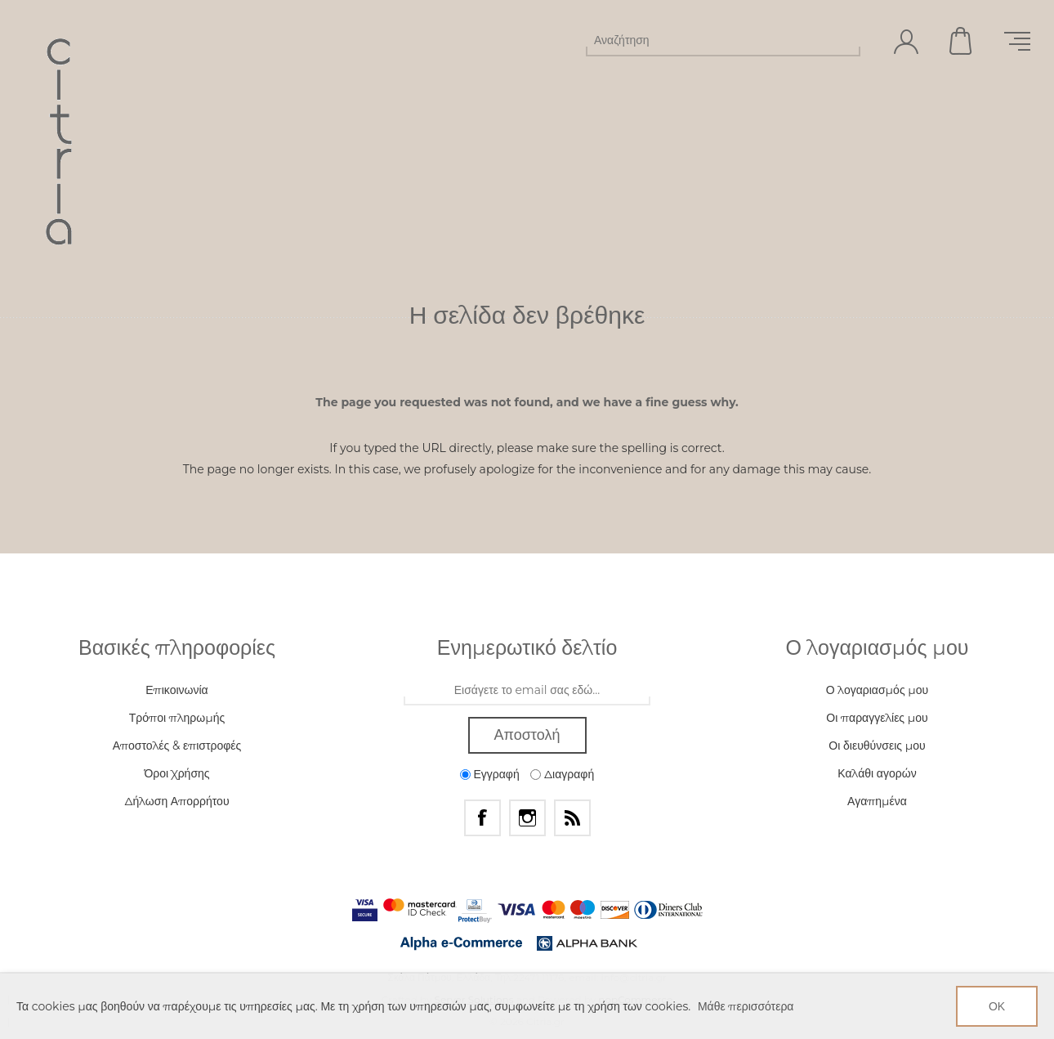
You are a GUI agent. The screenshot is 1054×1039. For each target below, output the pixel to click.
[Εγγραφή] (527, 690)
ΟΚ (997, 1006)
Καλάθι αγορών (961, 40)
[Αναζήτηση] (708, 40)
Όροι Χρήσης (176, 773)
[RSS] (572, 817)
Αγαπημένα (877, 801)
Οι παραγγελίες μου (876, 717)
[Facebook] (482, 817)
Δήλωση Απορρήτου (176, 801)
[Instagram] (527, 817)
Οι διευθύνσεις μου (876, 745)
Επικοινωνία (176, 690)
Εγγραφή (496, 774)
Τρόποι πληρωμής (177, 717)
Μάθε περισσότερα (746, 1006)
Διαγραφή (569, 774)
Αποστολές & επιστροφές (177, 745)
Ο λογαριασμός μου (877, 690)
